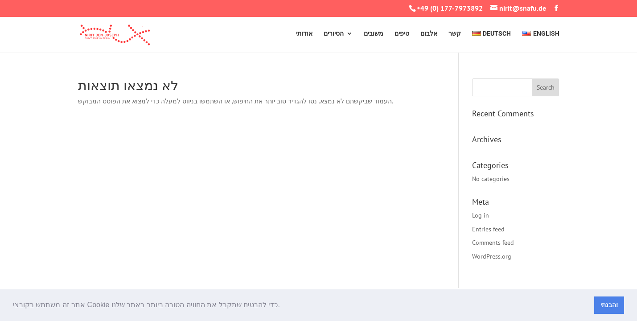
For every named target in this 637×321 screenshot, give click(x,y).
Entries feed (488, 229)
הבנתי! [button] (609, 305)
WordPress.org (491, 256)
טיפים (402, 33)
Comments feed (493, 243)
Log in (480, 215)
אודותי (304, 33)
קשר (454, 33)
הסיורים (334, 33)
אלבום (428, 33)
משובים (373, 33)
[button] (283, 306)
